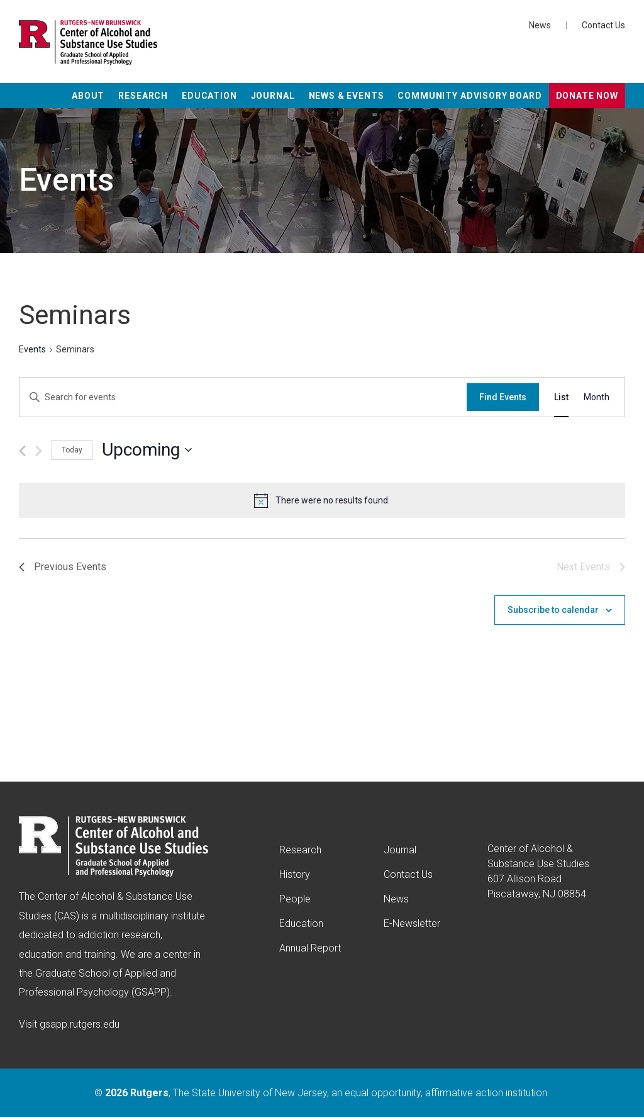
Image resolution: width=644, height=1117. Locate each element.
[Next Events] (38, 451)
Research (143, 96)
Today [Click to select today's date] (72, 450)
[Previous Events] (22, 451)
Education (209, 96)
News (540, 25)
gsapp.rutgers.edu (79, 1024)
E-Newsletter (412, 923)
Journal (273, 96)
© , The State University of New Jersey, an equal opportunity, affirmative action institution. (322, 1093)
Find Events (502, 397)
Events (32, 349)
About (88, 96)
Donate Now (587, 96)
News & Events (346, 96)
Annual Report (310, 948)
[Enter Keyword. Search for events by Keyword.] (243, 397)
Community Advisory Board (469, 96)
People (295, 899)
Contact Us (603, 25)
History (294, 874)
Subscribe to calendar (553, 610)
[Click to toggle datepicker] (147, 450)
